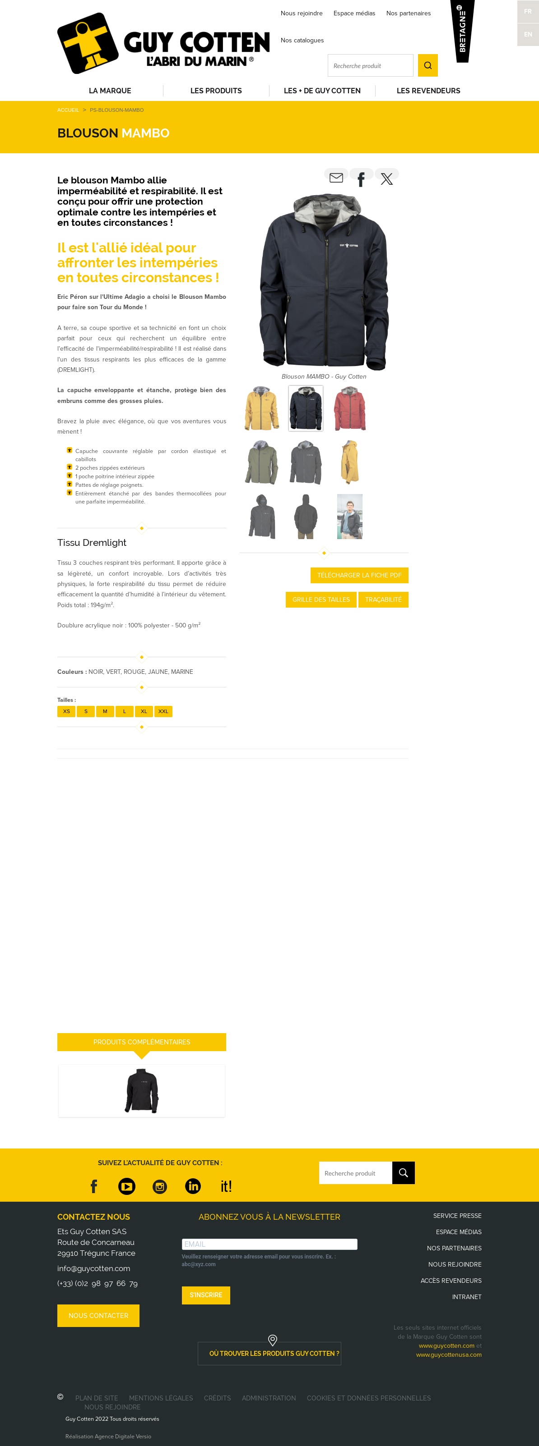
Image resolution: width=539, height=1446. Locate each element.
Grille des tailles (321, 600)
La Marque (110, 91)
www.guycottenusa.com (449, 1355)
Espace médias (355, 13)
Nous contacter (98, 1315)
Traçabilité (383, 600)
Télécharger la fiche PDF (359, 575)
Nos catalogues (302, 40)
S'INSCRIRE (206, 1295)
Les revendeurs (428, 91)
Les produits (216, 91)
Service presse (457, 1216)
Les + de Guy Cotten (322, 91)
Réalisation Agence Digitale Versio (108, 1436)
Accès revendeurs (451, 1281)
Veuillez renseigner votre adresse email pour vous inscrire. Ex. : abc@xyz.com (259, 1261)
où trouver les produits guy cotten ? (274, 1353)
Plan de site (96, 1398)
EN (528, 34)
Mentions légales (161, 1398)
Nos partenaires (408, 13)
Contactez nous (93, 1217)
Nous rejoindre (302, 13)
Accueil (68, 110)
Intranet (467, 1297)
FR (528, 11)
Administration (269, 1398)
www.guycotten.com (446, 1346)
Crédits (217, 1398)
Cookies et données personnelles (369, 1398)
